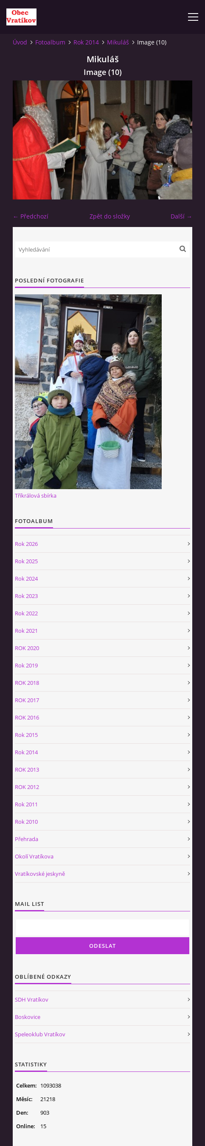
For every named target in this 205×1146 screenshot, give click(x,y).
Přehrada (26, 839)
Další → (181, 216)
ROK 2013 (27, 769)
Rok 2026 (26, 544)
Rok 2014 (86, 42)
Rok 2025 (26, 561)
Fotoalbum (50, 42)
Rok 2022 (26, 613)
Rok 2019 (26, 665)
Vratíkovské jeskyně (40, 873)
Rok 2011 (26, 804)
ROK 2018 (27, 682)
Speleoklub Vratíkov (40, 1034)
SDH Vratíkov (31, 999)
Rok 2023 (26, 596)
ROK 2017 (27, 700)
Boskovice (27, 1017)
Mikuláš (118, 42)
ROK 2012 (27, 787)
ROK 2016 (27, 717)
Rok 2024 (26, 578)
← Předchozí (30, 216)
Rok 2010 (26, 821)
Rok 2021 (26, 630)
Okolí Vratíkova (34, 856)
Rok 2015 (26, 735)
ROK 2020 (27, 648)
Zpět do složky (110, 216)
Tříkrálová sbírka (35, 495)
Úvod (20, 42)
